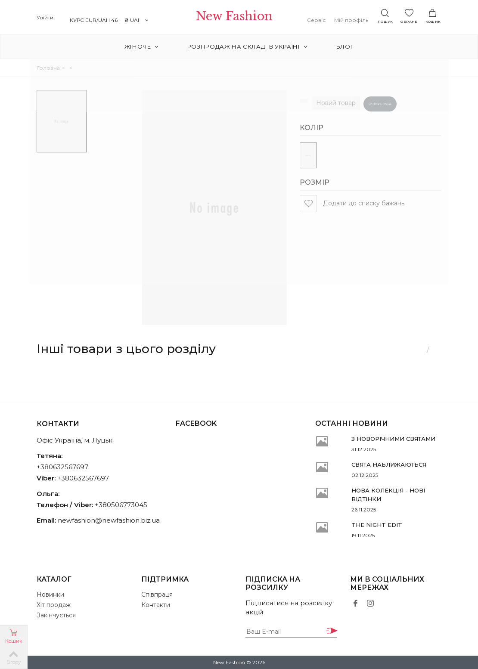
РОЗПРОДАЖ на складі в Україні (247, 46)
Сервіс (320, 20)
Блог (342, 46)
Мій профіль (355, 20)
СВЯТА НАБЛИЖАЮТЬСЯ (388, 464)
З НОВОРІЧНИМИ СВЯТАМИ (393, 438)
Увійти (45, 17)
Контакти (155, 605)
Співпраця (157, 594)
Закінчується (56, 615)
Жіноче (144, 46)
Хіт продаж (54, 605)
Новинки (50, 594)
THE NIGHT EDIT (376, 524)
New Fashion (239, 18)
